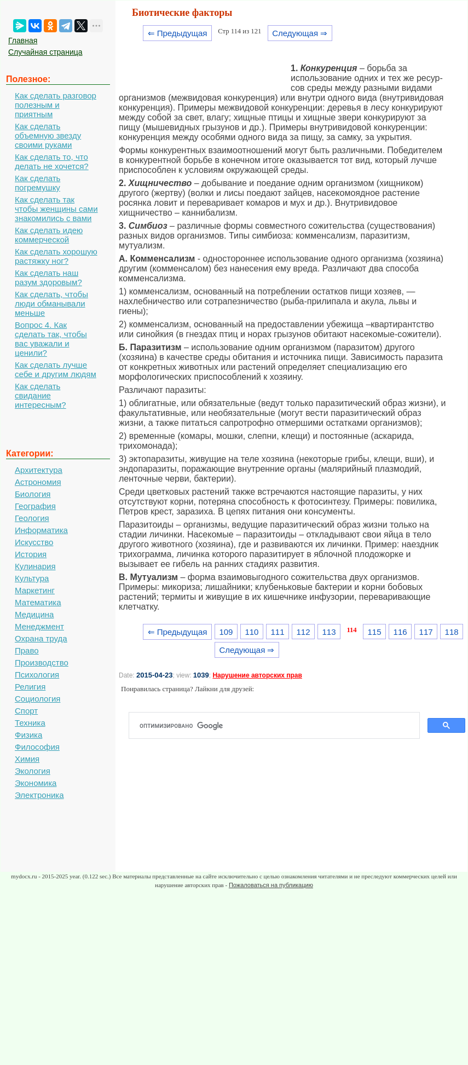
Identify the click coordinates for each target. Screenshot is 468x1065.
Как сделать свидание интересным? (40, 395)
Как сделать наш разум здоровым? (48, 277)
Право (27, 650)
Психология (37, 674)
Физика (28, 734)
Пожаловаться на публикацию (271, 885)
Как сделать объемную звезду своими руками (48, 135)
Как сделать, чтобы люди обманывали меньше (51, 303)
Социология (37, 698)
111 (277, 631)
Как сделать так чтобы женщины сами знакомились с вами (56, 209)
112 (303, 631)
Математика (38, 602)
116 (400, 631)
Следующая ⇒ (299, 33)
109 (226, 631)
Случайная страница (45, 52)
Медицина (34, 614)
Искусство (34, 542)
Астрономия (38, 482)
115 (375, 631)
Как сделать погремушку (37, 182)
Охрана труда (41, 638)
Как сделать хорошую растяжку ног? (56, 256)
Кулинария (35, 566)
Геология (32, 518)
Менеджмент (39, 626)
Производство (41, 662)
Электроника (39, 795)
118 (452, 631)
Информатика (41, 530)
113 (329, 631)
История (31, 554)
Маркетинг (35, 590)
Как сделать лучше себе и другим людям (55, 369)
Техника (30, 722)
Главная (22, 40)
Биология (32, 494)
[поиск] (279, 726)
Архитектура (38, 469)
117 (426, 631)
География (35, 506)
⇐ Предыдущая (177, 33)
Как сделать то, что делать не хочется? (52, 161)
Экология (32, 770)
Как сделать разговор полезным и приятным (55, 105)
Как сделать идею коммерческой (49, 234)
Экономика (35, 783)
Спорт (26, 710)
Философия (37, 746)
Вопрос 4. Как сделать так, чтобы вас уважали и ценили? (51, 338)
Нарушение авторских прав (257, 675)
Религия (30, 686)
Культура (32, 578)
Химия (27, 758)
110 (251, 631)
